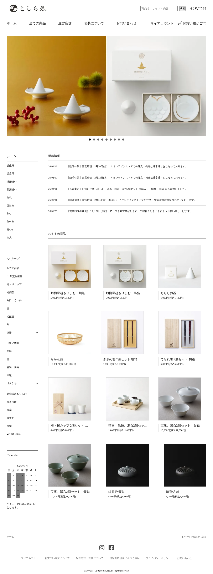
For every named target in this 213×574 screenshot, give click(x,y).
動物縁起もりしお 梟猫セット (127, 293)
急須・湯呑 (13, 367)
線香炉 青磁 (116, 491)
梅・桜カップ (14, 284)
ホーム (12, 23)
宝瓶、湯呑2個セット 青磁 (70, 491)
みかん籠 (57, 359)
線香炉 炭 (172, 491)
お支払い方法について (57, 558)
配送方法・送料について (89, 558)
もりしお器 (168, 293)
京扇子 (10, 409)
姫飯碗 (10, 316)
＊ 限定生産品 (14, 276)
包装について (94, 23)
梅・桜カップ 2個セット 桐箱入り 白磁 (79, 425)
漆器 (9, 332)
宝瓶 (9, 375)
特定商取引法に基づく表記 (125, 558)
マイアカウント (162, 23)
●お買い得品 (14, 434)
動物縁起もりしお (17, 393)
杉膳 (9, 351)
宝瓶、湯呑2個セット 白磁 (180, 425)
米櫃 (9, 425)
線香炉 (10, 418)
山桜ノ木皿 (13, 343)
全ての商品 (13, 268)
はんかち (12, 383)
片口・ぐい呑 (14, 300)
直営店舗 (65, 23)
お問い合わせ (126, 23)
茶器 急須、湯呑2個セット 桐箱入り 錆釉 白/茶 (144, 425)
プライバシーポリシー (158, 558)
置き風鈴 (12, 402)
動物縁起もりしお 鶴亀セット (72, 293)
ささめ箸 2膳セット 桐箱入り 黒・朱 (129, 359)
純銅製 (10, 292)
